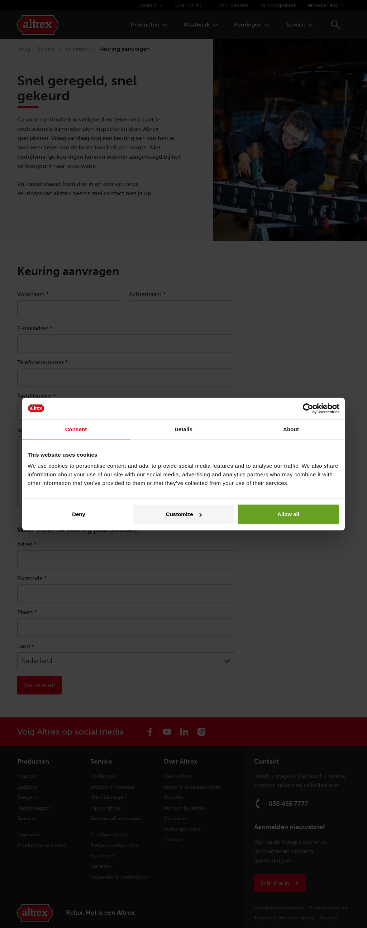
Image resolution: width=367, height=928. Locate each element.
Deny (78, 514)
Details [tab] (183, 429)
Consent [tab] (76, 429)
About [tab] (291, 429)
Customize (184, 514)
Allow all (288, 514)
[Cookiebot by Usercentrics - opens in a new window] (308, 408)
